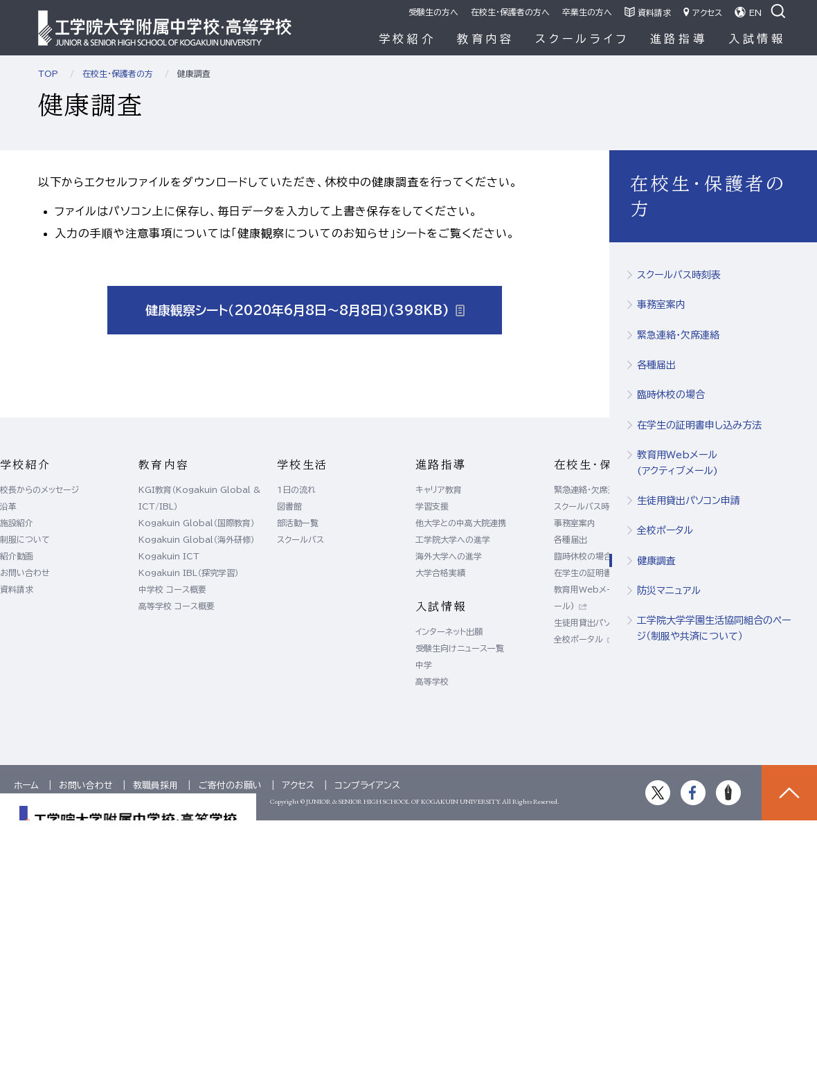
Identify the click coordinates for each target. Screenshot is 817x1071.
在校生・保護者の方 (117, 73)
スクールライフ (582, 38)
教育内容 (485, 38)
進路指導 (679, 38)
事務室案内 (661, 304)
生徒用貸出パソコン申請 (688, 500)
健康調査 (656, 561)
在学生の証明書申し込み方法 (699, 425)
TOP (48, 73)
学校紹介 (407, 38)
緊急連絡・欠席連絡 (678, 335)
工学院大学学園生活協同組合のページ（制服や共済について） (714, 627)
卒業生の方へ (587, 12)
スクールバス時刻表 (679, 275)
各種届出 (656, 365)
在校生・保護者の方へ (510, 12)
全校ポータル (665, 530)
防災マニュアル (669, 590)
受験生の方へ (433, 12)
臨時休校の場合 (671, 394)
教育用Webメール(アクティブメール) (677, 462)
